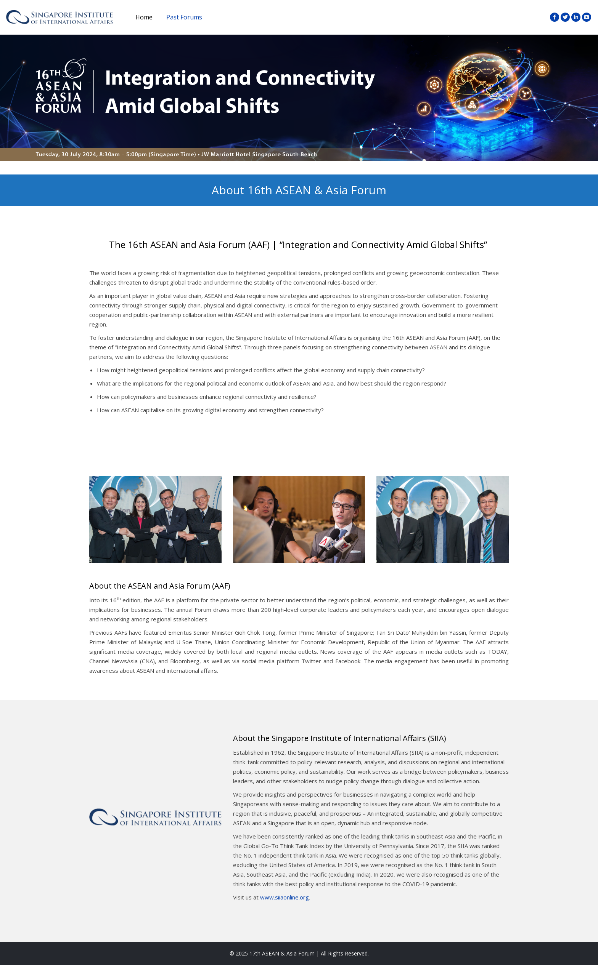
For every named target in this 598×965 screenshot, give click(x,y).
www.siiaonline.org (284, 897)
